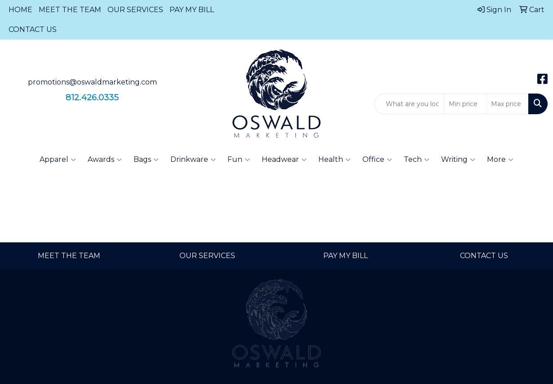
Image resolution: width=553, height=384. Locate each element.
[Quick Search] (409, 104)
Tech (416, 159)
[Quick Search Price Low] (465, 104)
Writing (458, 159)
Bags (146, 159)
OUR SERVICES (135, 9)
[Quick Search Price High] (507, 104)
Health (334, 159)
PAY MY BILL (191, 9)
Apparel (58, 159)
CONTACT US (33, 29)
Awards (105, 159)
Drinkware (193, 159)
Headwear (284, 159)
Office (377, 159)
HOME (20, 9)
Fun (238, 159)
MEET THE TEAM (70, 9)
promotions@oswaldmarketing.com (92, 82)
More (500, 159)
